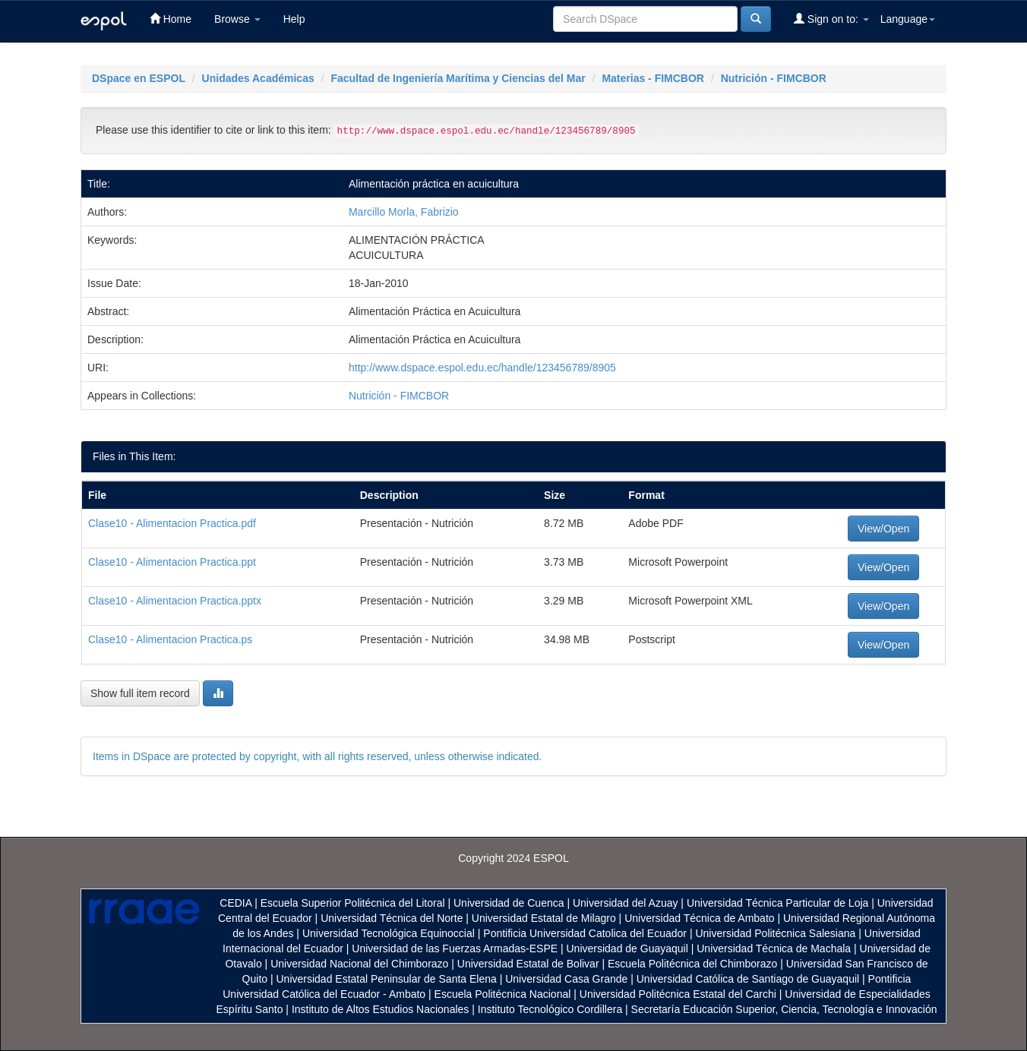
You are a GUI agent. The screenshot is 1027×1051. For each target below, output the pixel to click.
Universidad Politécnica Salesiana (775, 933)
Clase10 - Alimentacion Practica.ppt (172, 562)
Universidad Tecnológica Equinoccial (388, 933)
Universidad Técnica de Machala (774, 948)
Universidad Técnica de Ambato (699, 918)
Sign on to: (831, 18)
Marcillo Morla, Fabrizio (404, 212)
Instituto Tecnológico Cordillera (550, 1009)
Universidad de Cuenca (508, 903)
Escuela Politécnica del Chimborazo (692, 964)
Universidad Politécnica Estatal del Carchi (678, 994)
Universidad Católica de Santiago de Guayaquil (748, 979)
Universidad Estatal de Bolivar (528, 964)
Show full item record (140, 693)
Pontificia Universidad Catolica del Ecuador (585, 933)
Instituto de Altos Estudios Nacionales (380, 1009)
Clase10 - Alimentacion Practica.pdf (172, 523)
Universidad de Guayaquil (627, 948)
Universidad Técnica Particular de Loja (777, 903)
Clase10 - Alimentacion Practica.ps (170, 639)
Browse (237, 19)
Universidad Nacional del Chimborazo (359, 964)
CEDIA (235, 903)
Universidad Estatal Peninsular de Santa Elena (386, 979)
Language (907, 19)
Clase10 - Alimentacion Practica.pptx (174, 601)
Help (294, 19)
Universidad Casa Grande (567, 979)
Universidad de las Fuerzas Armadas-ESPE (455, 948)
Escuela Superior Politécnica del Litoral (353, 903)
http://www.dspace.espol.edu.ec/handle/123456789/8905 (482, 367)
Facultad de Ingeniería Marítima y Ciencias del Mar (457, 78)
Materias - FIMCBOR (653, 78)
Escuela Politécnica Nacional (502, 994)
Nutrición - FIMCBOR (773, 78)
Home (170, 18)
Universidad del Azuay (625, 903)
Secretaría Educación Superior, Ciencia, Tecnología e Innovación (784, 1009)
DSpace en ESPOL (138, 78)
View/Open (883, 528)
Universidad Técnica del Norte (392, 918)
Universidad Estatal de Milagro (544, 918)
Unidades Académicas (258, 78)
